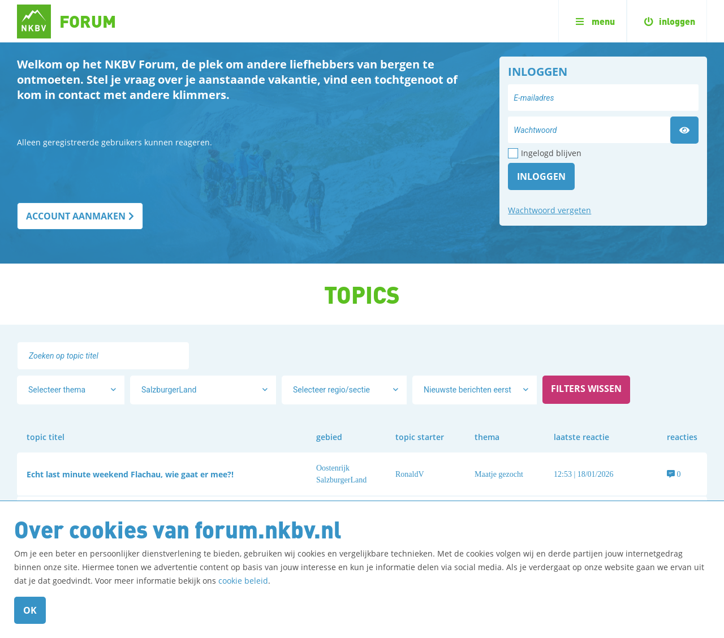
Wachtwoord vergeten (549, 210)
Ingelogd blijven (551, 153)
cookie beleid (243, 580)
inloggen (667, 21)
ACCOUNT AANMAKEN (76, 216)
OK (30, 610)
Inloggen (541, 176)
